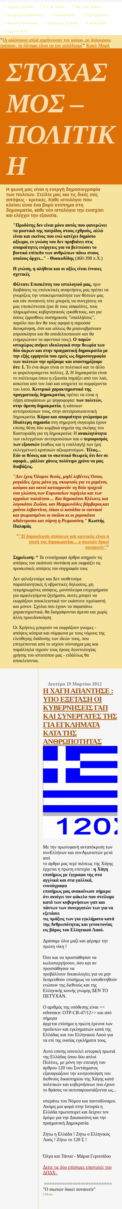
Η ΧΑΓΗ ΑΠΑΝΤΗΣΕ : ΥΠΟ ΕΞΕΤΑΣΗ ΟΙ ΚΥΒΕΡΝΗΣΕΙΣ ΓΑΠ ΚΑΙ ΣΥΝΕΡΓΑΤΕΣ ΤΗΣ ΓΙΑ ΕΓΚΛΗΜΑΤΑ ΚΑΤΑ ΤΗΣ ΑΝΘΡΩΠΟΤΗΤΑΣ (80, 716)
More (49, 1194)
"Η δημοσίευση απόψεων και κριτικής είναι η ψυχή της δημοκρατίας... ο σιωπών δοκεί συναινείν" (64, 542)
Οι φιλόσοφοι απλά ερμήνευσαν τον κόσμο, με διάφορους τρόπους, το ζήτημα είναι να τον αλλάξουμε (55, 42)
